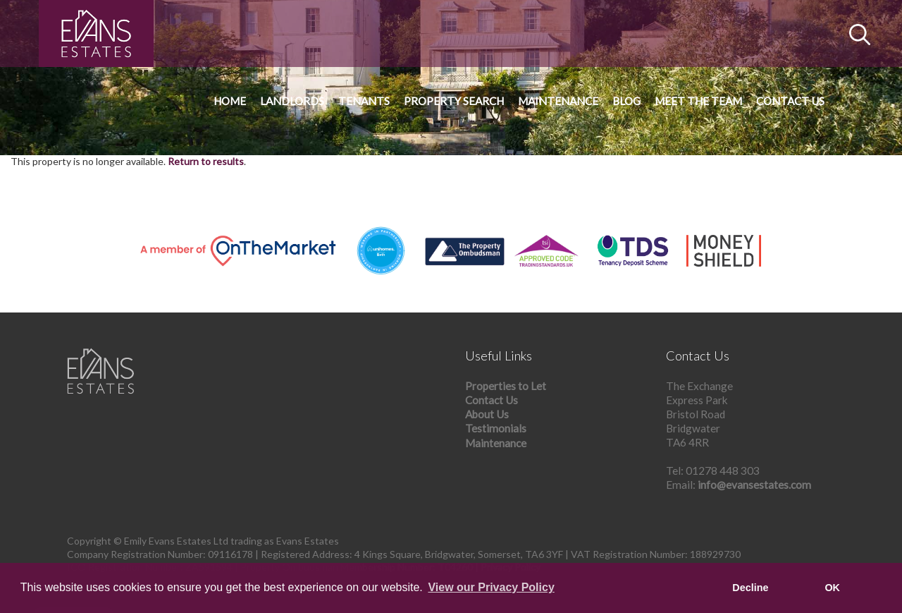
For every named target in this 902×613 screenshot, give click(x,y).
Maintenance (558, 101)
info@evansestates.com (754, 484)
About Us (487, 414)
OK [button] (832, 587)
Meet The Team (698, 101)
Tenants (364, 101)
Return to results (206, 161)
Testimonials (495, 428)
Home (230, 101)
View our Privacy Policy (491, 587)
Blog (626, 101)
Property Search (454, 101)
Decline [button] (750, 587)
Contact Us (790, 101)
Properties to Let (505, 386)
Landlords (292, 101)
